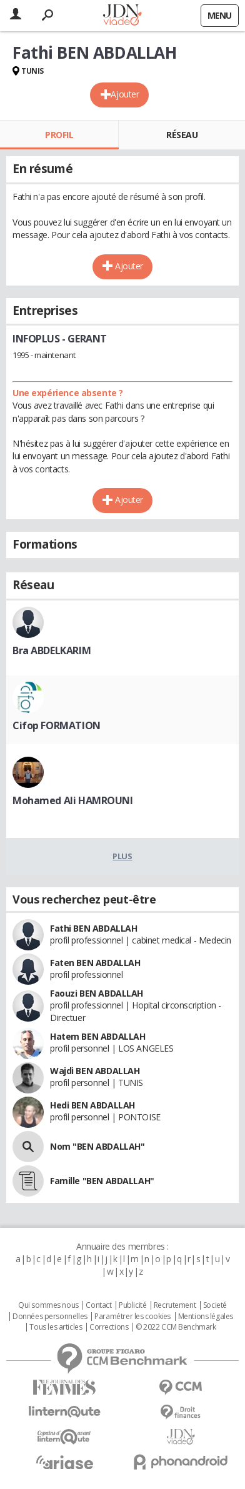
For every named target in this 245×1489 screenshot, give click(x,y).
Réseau (182, 135)
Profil (59, 135)
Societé (215, 1305)
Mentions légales (205, 1316)
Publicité (132, 1305)
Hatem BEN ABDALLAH (97, 1036)
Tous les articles (55, 1327)
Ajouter (125, 94)
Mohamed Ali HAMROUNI (72, 800)
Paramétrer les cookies (132, 1316)
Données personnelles (50, 1316)
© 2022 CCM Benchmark (176, 1327)
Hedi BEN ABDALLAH (92, 1105)
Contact (98, 1305)
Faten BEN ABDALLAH (95, 963)
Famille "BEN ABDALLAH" (102, 1181)
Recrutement (175, 1305)
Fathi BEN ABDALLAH (93, 928)
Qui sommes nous (48, 1305)
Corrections (108, 1327)
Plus (122, 856)
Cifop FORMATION (56, 725)
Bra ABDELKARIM (51, 650)
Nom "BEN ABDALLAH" (97, 1146)
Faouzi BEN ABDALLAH (96, 993)
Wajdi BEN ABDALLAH (94, 1071)
